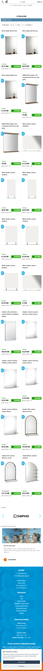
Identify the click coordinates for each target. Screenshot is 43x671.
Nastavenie (21, 666)
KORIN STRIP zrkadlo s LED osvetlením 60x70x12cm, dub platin (10, 126)
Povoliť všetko (21, 662)
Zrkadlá (24, 5)
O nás (21, 598)
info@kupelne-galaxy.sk (23, 576)
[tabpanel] (21, 545)
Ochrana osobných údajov (21, 606)
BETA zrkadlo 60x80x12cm (9, 75)
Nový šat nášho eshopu (9, 546)
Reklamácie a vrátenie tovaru (21, 603)
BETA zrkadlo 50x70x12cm (30, 31)
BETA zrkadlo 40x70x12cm (9, 31)
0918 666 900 (22, 573)
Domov (21, 596)
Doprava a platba (21, 601)
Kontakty (21, 613)
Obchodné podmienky (21, 610)
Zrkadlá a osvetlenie (17, 5)
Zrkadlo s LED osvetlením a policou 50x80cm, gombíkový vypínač (10, 314)
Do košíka (17, 66)
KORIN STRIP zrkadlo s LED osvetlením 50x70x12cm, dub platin (31, 77)
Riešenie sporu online (21, 608)
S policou (30, 5)
